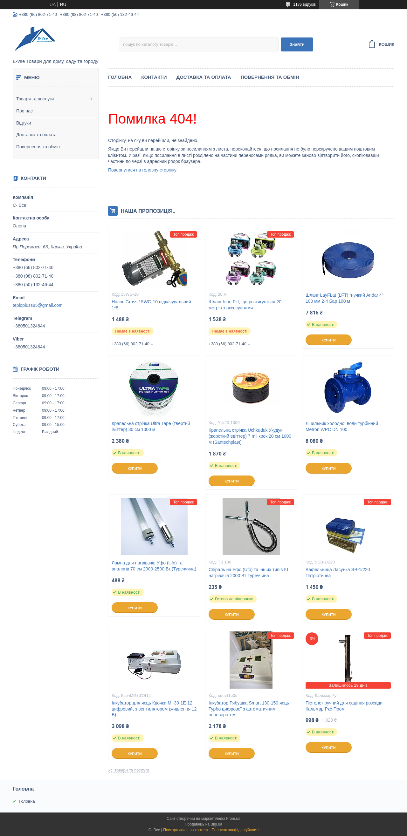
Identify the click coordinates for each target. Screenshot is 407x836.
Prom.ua (233, 818)
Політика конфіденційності (235, 830)
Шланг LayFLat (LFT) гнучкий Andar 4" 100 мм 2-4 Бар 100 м (344, 298)
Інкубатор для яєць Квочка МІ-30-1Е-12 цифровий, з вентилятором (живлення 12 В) (154, 709)
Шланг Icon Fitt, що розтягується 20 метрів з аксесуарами (245, 304)
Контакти (154, 77)
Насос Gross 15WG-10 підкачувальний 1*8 (151, 304)
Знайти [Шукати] (297, 44)
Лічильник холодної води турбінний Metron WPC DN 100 (342, 426)
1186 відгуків (304, 4)
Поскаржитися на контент (185, 830)
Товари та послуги (35, 98)
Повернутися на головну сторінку (142, 169)
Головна (120, 77)
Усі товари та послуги (128, 770)
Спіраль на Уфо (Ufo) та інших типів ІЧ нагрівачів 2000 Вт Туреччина (248, 572)
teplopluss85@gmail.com (38, 305)
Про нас (24, 110)
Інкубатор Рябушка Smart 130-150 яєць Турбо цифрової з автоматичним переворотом (249, 709)
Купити (328, 340)
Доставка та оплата (36, 134)
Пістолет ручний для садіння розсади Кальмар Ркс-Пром (344, 705)
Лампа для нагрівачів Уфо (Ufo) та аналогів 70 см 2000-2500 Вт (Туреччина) (154, 565)
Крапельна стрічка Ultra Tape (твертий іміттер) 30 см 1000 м (151, 426)
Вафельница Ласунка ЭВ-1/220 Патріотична (338, 572)
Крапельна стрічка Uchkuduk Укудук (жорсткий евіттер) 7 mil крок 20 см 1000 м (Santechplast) (250, 436)
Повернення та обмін (38, 146)
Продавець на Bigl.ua (203, 824)
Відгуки (23, 122)
